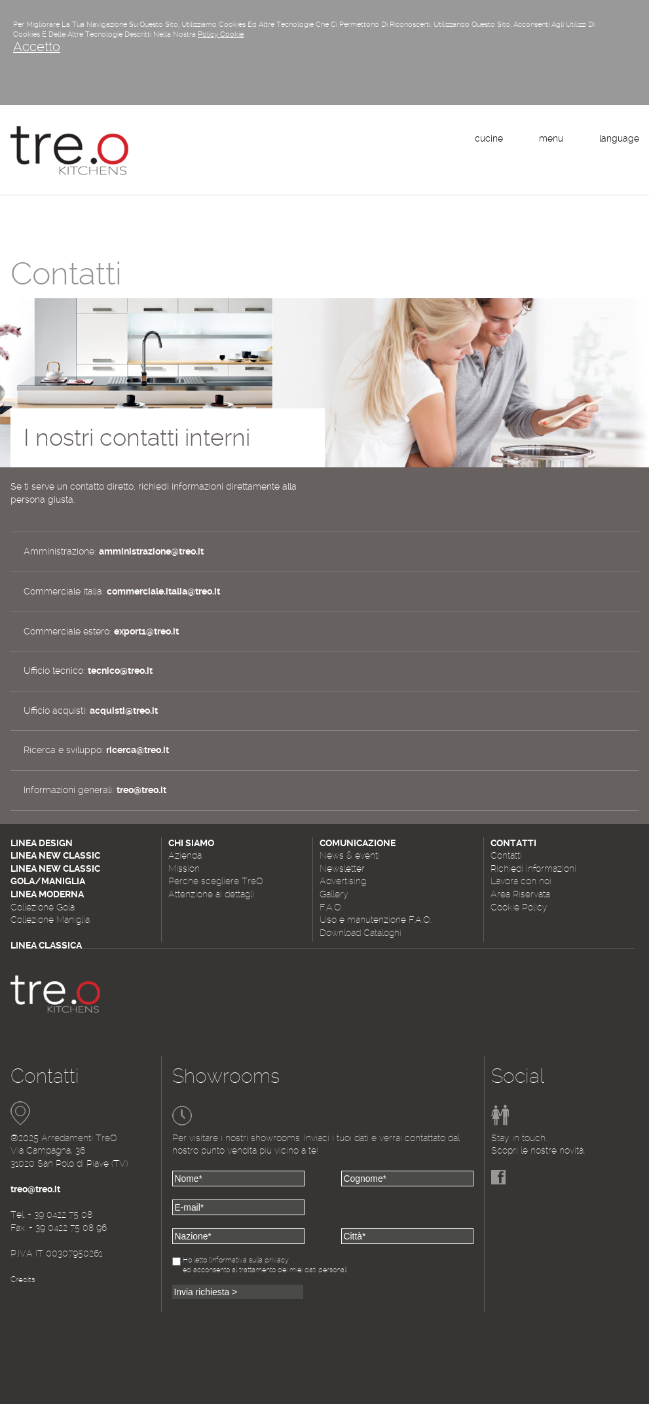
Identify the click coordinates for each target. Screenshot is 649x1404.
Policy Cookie (221, 34)
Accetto (36, 46)
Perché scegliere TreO (215, 881)
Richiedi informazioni (533, 868)
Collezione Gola (42, 907)
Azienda (185, 855)
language (619, 138)
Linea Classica (46, 945)
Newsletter (342, 868)
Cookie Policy (519, 907)
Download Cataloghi (360, 932)
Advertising (343, 881)
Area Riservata (520, 894)
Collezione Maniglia (50, 919)
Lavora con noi (521, 881)
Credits (22, 1279)
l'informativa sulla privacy (249, 1260)
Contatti (506, 855)
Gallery (334, 894)
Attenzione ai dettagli (211, 894)
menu (551, 138)
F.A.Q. (331, 907)
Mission (184, 868)
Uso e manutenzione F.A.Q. (376, 919)
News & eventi (350, 855)
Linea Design (41, 843)
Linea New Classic (55, 855)
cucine (489, 138)
